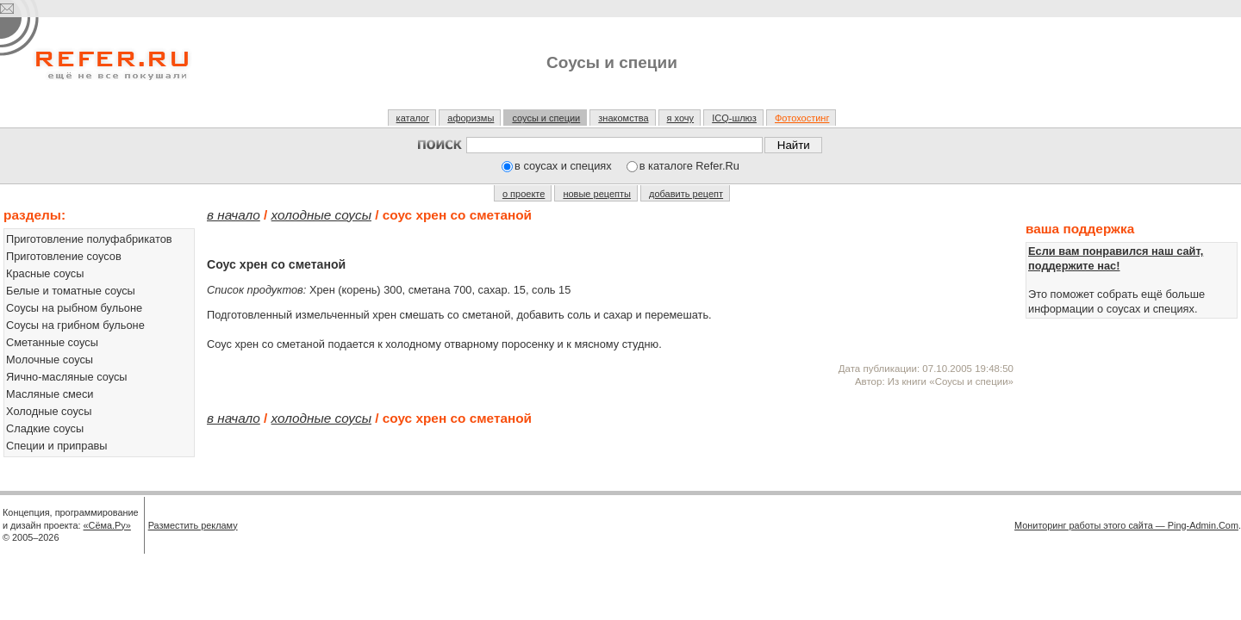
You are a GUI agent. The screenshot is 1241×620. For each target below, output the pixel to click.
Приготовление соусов (64, 256)
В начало (233, 215)
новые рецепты (597, 194)
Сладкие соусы (45, 428)
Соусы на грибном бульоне (75, 325)
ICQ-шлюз (734, 118)
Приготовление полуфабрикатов (89, 238)
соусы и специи (546, 118)
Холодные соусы (48, 411)
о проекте (523, 194)
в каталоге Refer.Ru (689, 165)
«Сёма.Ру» (107, 525)
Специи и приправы (57, 445)
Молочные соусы (49, 359)
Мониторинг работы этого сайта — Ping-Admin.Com (1126, 525)
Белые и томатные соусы (70, 290)
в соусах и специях (563, 165)
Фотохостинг (802, 118)
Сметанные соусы (52, 342)
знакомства (623, 118)
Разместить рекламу (193, 525)
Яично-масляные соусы (67, 376)
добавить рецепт (686, 194)
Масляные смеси (50, 394)
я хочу (681, 118)
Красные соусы (45, 273)
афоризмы (470, 118)
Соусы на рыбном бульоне (74, 307)
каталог (413, 118)
